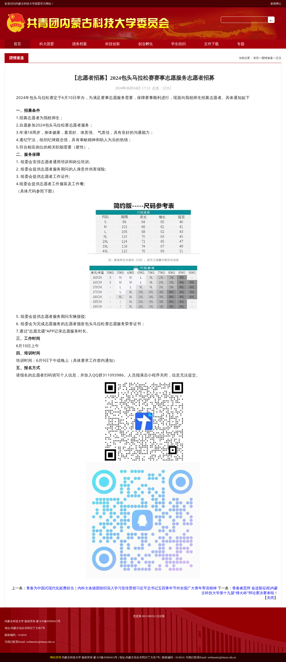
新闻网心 (275, 3)
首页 (17, 44)
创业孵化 (145, 44)
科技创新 (112, 44)
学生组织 (178, 44)
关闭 (270, 598)
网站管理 (55, 657)
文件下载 (211, 44)
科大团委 (46, 44)
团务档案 (79, 44)
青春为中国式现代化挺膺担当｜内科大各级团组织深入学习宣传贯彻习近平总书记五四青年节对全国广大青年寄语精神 (121, 588)
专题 (240, 44)
